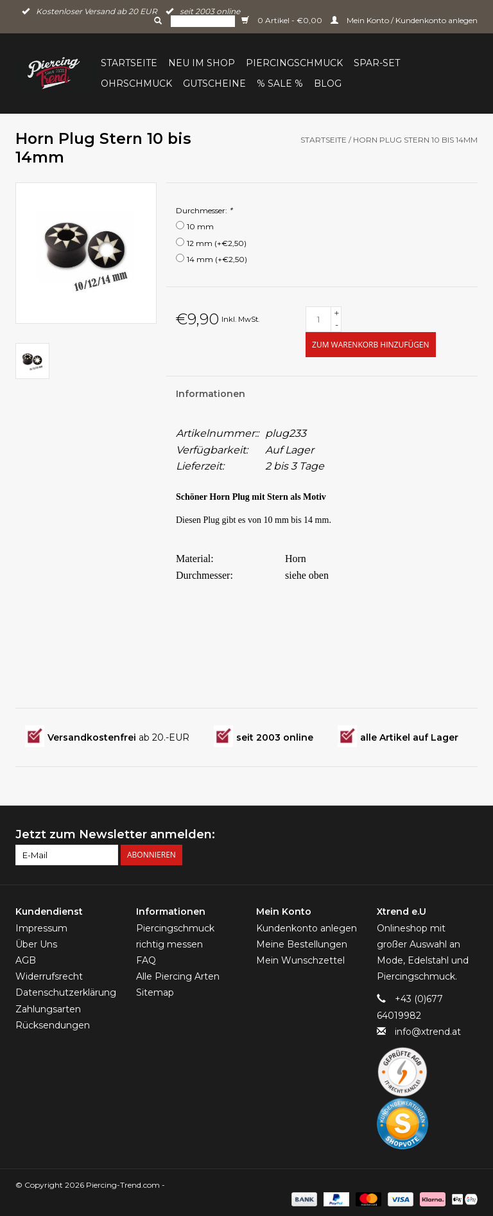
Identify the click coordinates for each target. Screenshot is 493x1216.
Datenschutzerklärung (65, 992)
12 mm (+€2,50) (216, 243)
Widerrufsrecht (49, 976)
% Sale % (280, 83)
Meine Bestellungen (301, 944)
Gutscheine (214, 83)
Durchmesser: (204, 210)
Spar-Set (377, 63)
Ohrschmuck (136, 83)
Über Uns (36, 944)
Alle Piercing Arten (178, 976)
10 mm (200, 226)
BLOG (328, 83)
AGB (25, 960)
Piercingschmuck (294, 63)
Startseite (129, 63)
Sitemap (155, 992)
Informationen (210, 394)
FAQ (146, 960)
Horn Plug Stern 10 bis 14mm (415, 140)
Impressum (41, 928)
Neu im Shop (201, 63)
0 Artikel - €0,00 (282, 20)
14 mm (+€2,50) (217, 259)
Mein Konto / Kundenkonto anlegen (404, 20)
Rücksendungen (52, 1025)
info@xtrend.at (428, 1031)
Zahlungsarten (48, 1009)
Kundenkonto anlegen (306, 928)
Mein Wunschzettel (300, 960)
